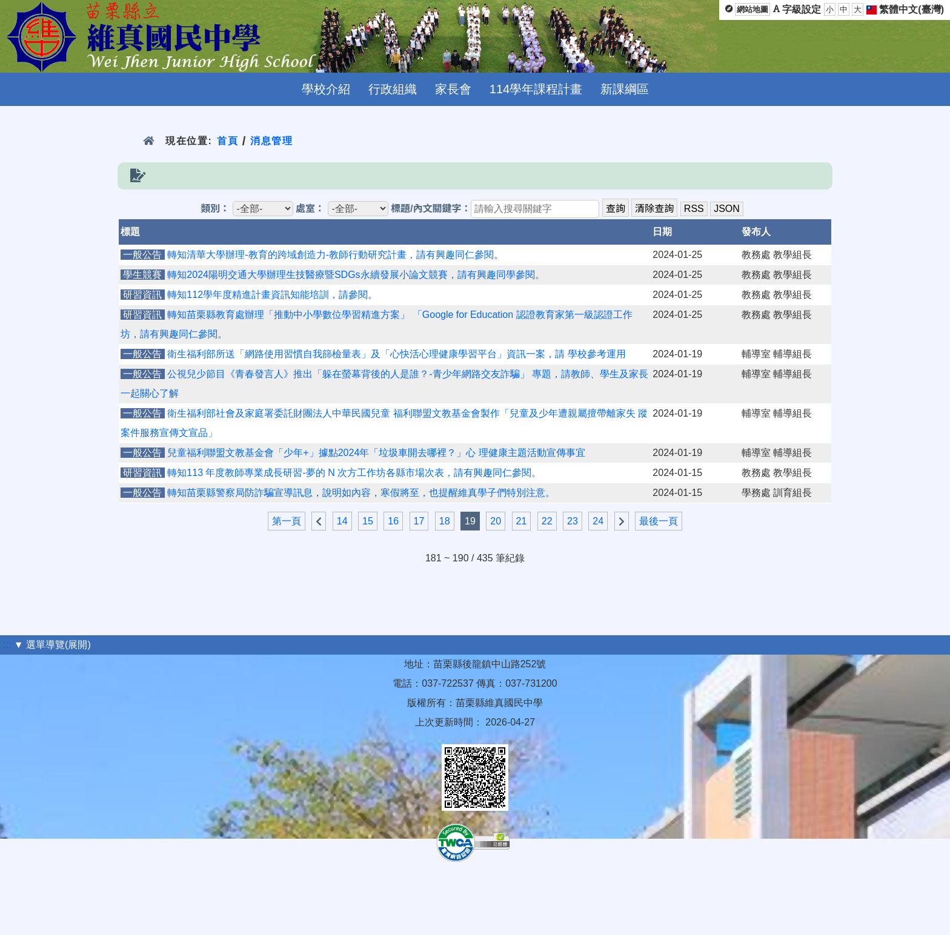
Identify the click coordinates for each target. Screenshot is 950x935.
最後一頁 (658, 521)
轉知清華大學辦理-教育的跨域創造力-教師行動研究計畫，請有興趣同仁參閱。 (335, 254)
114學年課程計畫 (536, 89)
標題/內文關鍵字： (431, 208)
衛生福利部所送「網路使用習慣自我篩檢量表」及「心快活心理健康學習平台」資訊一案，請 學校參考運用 (396, 354)
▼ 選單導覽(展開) (52, 644)
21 (521, 521)
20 (495, 521)
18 (444, 521)
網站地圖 (752, 9)
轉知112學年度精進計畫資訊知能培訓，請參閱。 (272, 294)
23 (572, 521)
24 (598, 521)
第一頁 (286, 521)
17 (419, 521)
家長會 (453, 89)
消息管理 (272, 141)
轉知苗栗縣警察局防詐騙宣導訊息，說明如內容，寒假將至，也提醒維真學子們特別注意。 (361, 492)
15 (367, 521)
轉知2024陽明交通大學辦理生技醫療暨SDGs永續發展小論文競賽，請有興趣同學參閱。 (355, 274)
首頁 (227, 141)
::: (7, 644)
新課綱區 (624, 89)
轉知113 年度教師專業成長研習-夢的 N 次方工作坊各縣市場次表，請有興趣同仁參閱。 (354, 473)
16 (393, 521)
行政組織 (392, 89)
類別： (215, 208)
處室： (310, 208)
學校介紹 (326, 89)
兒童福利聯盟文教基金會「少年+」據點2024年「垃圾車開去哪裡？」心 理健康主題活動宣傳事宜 (376, 453)
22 (547, 521)
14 (342, 521)
